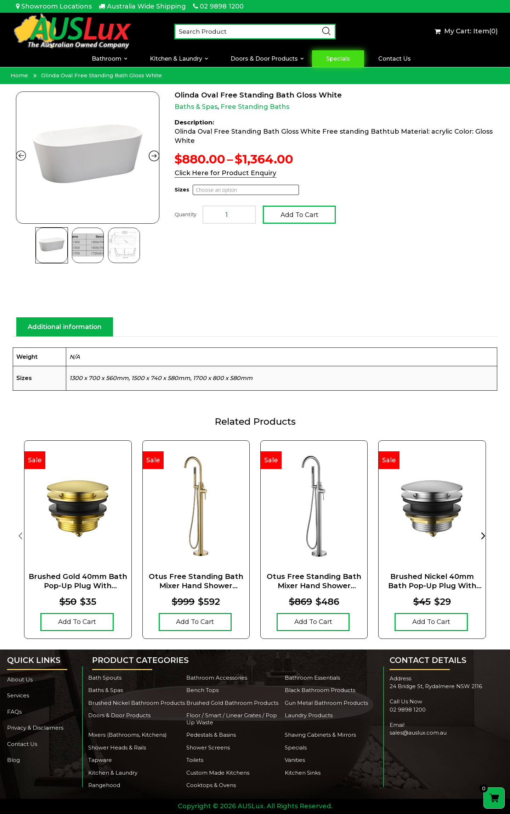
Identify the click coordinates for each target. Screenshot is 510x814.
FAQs (14, 711)
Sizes (182, 189)
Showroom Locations (56, 6)
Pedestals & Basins (211, 734)
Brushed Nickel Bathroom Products (136, 702)
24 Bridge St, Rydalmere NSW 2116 (436, 686)
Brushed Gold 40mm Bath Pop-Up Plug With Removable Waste (78, 581)
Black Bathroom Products (320, 690)
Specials (338, 58)
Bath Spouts (104, 677)
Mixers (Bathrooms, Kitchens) (127, 734)
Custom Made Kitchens (217, 772)
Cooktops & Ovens (211, 785)
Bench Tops (202, 690)
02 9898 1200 (222, 6)
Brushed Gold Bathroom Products (232, 702)
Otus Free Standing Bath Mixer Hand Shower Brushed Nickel (314, 581)
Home (19, 75)
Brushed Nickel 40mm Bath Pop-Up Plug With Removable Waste (432, 581)
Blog (13, 760)
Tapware (100, 760)
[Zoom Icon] (87, 157)
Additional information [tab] (65, 327)
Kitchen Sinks (303, 772)
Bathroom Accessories (216, 677)
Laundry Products (309, 715)
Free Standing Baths (255, 107)
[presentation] (20, 535)
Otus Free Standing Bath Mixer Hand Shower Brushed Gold (196, 581)
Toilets (194, 760)
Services (18, 695)
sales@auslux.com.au (418, 732)
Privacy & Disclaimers (35, 727)
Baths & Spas (196, 107)
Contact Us (394, 58)
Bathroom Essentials (312, 677)
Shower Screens (208, 747)
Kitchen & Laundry (176, 58)
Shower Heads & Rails (117, 747)
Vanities (295, 760)
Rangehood (104, 785)
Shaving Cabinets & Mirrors (320, 734)
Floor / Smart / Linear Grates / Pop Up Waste (231, 719)
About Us (20, 679)
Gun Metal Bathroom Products (326, 702)
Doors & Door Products (264, 58)
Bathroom (106, 58)
